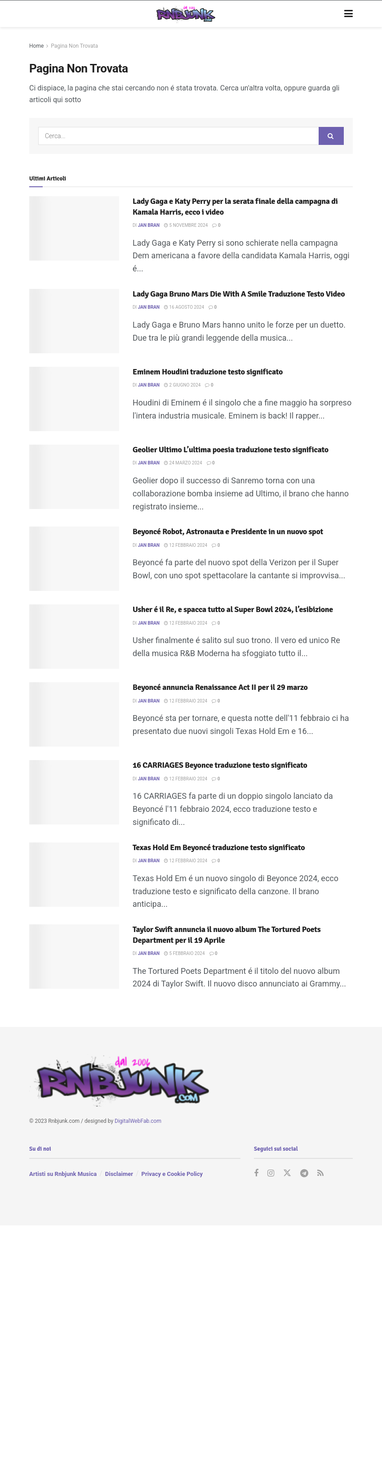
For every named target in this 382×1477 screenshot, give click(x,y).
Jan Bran (149, 225)
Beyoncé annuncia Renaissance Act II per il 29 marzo (220, 687)
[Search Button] (331, 136)
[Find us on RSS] (320, 1174)
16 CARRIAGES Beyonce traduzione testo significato (220, 765)
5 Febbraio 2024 (184, 953)
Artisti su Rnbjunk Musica (63, 1174)
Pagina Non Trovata (74, 46)
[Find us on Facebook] (256, 1174)
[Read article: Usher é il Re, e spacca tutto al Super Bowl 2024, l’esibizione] (74, 636)
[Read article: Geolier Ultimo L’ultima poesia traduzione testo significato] (74, 477)
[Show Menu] (348, 13)
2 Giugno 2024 (182, 385)
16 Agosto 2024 (184, 307)
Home (36, 46)
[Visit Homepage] (184, 14)
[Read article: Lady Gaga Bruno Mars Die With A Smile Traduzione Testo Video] (74, 321)
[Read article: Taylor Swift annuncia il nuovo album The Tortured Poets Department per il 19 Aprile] (74, 956)
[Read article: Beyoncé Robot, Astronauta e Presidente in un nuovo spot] (74, 559)
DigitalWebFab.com (138, 1121)
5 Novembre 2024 (186, 225)
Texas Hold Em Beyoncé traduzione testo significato (219, 847)
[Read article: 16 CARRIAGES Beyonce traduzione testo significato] (74, 792)
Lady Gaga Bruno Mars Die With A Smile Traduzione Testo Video (239, 294)
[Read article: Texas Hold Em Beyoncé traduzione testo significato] (74, 874)
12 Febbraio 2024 (185, 545)
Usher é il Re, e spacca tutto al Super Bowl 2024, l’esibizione (233, 609)
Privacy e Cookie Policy (172, 1174)
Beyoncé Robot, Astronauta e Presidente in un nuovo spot (228, 531)
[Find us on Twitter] (287, 1174)
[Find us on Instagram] (270, 1174)
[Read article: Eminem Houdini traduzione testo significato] (74, 399)
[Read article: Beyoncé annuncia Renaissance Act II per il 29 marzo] (74, 714)
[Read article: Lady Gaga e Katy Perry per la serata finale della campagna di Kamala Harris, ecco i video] (74, 228)
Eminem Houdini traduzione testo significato (208, 372)
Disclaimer (119, 1174)
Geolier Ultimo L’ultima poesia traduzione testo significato (231, 450)
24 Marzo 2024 (183, 462)
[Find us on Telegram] (304, 1174)
